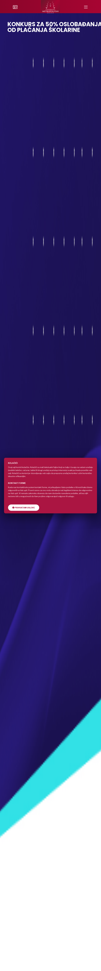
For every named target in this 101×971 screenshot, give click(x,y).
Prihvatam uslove (23, 507)
